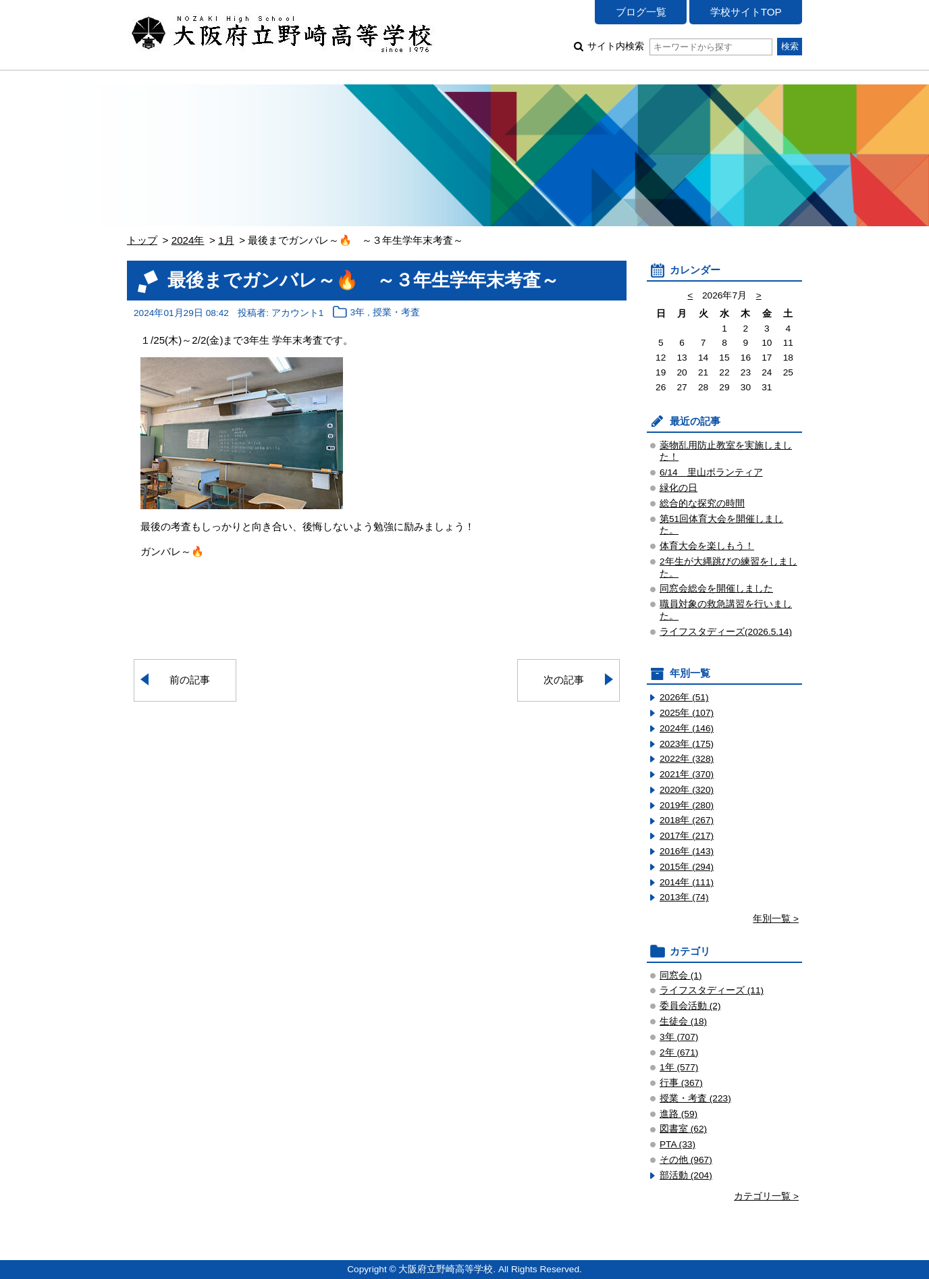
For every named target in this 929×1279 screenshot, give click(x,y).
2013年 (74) (684, 897)
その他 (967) (686, 1160)
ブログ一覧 (641, 12)
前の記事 (189, 679)
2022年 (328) (687, 759)
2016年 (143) (687, 851)
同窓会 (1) (681, 975)
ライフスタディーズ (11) (712, 990)
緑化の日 (678, 488)
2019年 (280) (687, 805)
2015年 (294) (687, 867)
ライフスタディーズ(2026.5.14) (726, 632)
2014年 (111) (687, 882)
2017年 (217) (687, 836)
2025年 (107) (687, 713)
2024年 (188, 240)
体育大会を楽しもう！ (707, 546)
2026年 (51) (684, 697)
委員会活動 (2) (690, 1006)
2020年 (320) (687, 790)
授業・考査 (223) (695, 1098)
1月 (226, 240)
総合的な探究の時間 (702, 503)
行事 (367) (681, 1083)
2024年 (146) (687, 728)
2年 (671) (679, 1052)
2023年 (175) (687, 744)
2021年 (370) (687, 774)
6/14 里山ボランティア (711, 472)
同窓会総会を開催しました (716, 588)
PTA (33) (677, 1144)
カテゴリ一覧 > (766, 1196)
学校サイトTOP (746, 12)
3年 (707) (679, 1037)
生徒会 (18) (683, 1021)
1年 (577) (679, 1067)
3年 (357, 313)
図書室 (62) (683, 1129)
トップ (142, 240)
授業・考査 (396, 313)
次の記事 (563, 679)
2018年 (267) (687, 820)
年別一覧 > (776, 919)
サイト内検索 (679, 46)
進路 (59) (678, 1114)
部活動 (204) (686, 1175)
